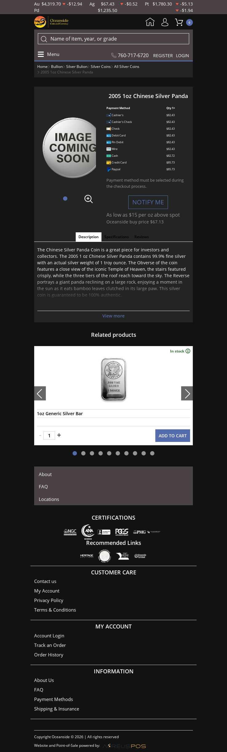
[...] (113, 38)
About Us (44, 680)
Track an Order (50, 645)
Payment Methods (53, 699)
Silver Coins (101, 66)
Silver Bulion (76, 66)
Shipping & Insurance (56, 709)
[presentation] (40, 393)
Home (150, 22)
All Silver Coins (126, 66)
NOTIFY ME (148, 202)
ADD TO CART (173, 436)
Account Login (49, 635)
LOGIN (182, 55)
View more (113, 316)
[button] (65, 198)
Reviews (141, 236)
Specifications (116, 236)
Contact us (45, 581)
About (45, 474)
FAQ (43, 486)
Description (88, 236)
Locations (49, 499)
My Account (166, 22)
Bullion (57, 66)
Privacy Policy (48, 600)
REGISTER (163, 55)
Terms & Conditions (55, 610)
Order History (48, 655)
